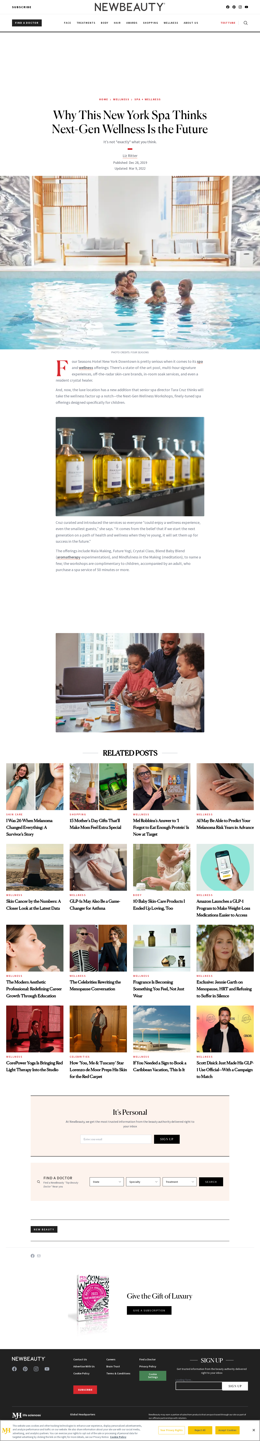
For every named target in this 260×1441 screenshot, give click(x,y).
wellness (86, 367)
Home (103, 99)
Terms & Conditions (118, 1373)
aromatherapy (69, 557)
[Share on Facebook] (33, 1256)
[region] (130, 1430)
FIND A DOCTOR (27, 22)
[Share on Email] (39, 1256)
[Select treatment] (180, 1181)
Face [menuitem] (67, 22)
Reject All (200, 1430)
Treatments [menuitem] (86, 22)
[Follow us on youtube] (246, 7)
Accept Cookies (227, 1430)
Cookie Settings (153, 1376)
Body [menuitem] (104, 22)
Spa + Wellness (147, 99)
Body (137, 895)
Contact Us (80, 1359)
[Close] (254, 1430)
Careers (110, 1359)
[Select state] (107, 1181)
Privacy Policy (147, 1366)
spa (200, 361)
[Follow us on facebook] (227, 7)
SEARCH (211, 1182)
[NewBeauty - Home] (130, 7)
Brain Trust (113, 1366)
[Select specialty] (143, 1181)
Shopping (78, 814)
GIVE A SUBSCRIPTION (149, 1310)
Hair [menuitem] (117, 22)
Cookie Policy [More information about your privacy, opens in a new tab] (118, 1437)
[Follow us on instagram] (240, 7)
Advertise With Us (84, 1366)
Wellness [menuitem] (171, 22)
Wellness (121, 99)
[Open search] (245, 23)
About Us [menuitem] (191, 22)
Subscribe (22, 7)
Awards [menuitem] (132, 22)
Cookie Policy (81, 1373)
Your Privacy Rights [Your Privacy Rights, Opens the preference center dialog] (171, 1430)
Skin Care (14, 814)
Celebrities (80, 1056)
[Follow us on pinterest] (234, 7)
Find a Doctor (147, 1359)
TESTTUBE (228, 22)
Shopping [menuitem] (150, 22)
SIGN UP (166, 1139)
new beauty (44, 1229)
